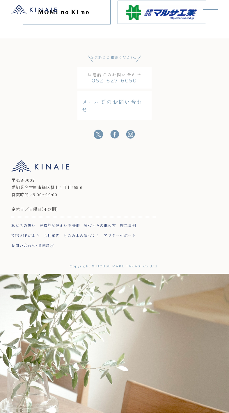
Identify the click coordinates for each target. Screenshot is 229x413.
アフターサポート (120, 235)
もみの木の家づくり (81, 235)
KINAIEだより (25, 235)
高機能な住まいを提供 (60, 225)
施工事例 (128, 225)
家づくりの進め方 (100, 225)
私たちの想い (23, 225)
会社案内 (52, 235)
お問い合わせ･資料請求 (32, 245)
